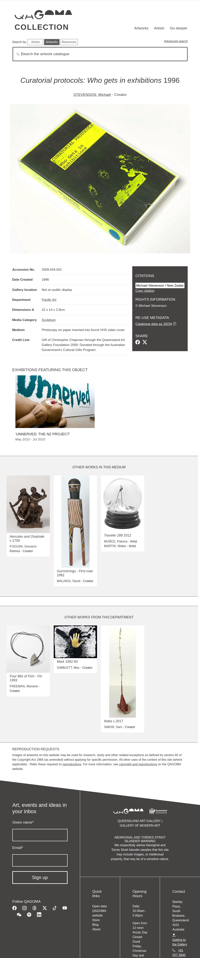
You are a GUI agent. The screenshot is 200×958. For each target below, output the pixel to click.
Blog (95, 924)
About (96, 929)
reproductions (72, 764)
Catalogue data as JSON (153, 324)
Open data (99, 906)
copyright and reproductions (138, 764)
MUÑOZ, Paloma (115, 541)
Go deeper (178, 28)
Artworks (141, 28)
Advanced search (176, 41)
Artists (159, 28)
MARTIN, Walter (115, 546)
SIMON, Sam (113, 727)
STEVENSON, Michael (92, 95)
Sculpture (48, 320)
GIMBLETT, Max (68, 667)
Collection (42, 27)
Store (96, 920)
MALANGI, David (68, 581)
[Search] (100, 54)
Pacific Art (49, 300)
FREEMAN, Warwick (24, 686)
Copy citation (144, 291)
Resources (69, 42)
